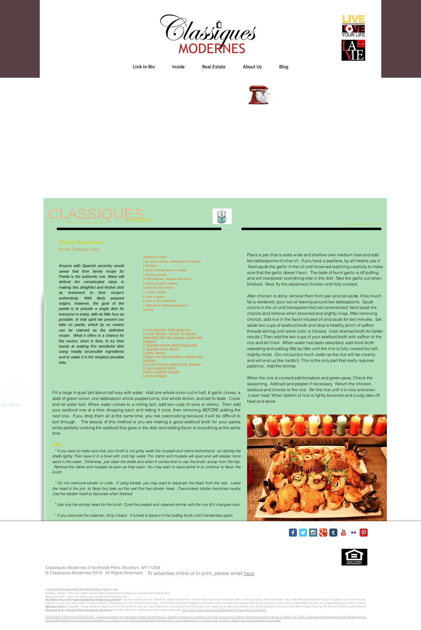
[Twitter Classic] (303, 533)
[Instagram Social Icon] (313, 533)
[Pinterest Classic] (364, 533)
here (249, 573)
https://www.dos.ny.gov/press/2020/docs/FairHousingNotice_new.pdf (224, 610)
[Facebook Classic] (293, 533)
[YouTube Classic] (343, 533)
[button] (178, 67)
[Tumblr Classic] (333, 533)
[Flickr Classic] (354, 533)
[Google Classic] (323, 533)
